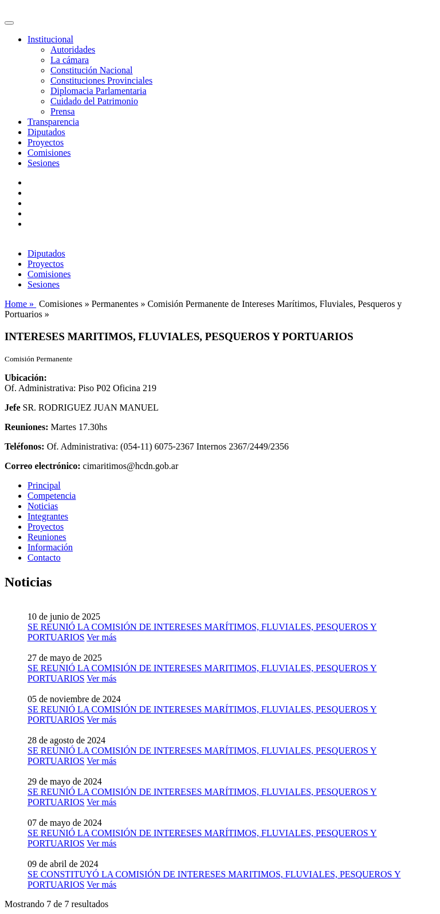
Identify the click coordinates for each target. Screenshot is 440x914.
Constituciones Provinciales (101, 80)
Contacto (44, 557)
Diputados (46, 132)
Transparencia (53, 122)
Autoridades (72, 49)
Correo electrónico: (43, 466)
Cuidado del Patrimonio (94, 101)
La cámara (69, 60)
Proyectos (46, 142)
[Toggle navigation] (9, 23)
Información (50, 547)
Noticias (43, 506)
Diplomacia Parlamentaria (98, 91)
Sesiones (44, 163)
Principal (44, 485)
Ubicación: (26, 378)
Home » (20, 304)
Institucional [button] (50, 39)
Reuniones (47, 537)
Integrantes (48, 516)
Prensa (62, 111)
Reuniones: (26, 427)
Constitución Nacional (91, 70)
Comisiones (49, 152)
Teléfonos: (25, 446)
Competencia (52, 496)
